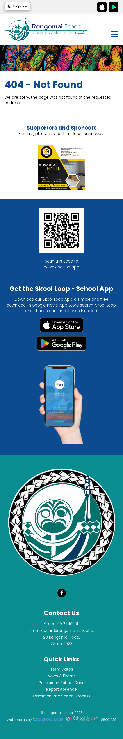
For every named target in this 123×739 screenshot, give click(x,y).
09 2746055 (68, 623)
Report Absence (61, 689)
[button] (17, 6)
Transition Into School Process (61, 696)
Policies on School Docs (61, 683)
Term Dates (61, 669)
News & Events (62, 676)
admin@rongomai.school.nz (67, 630)
